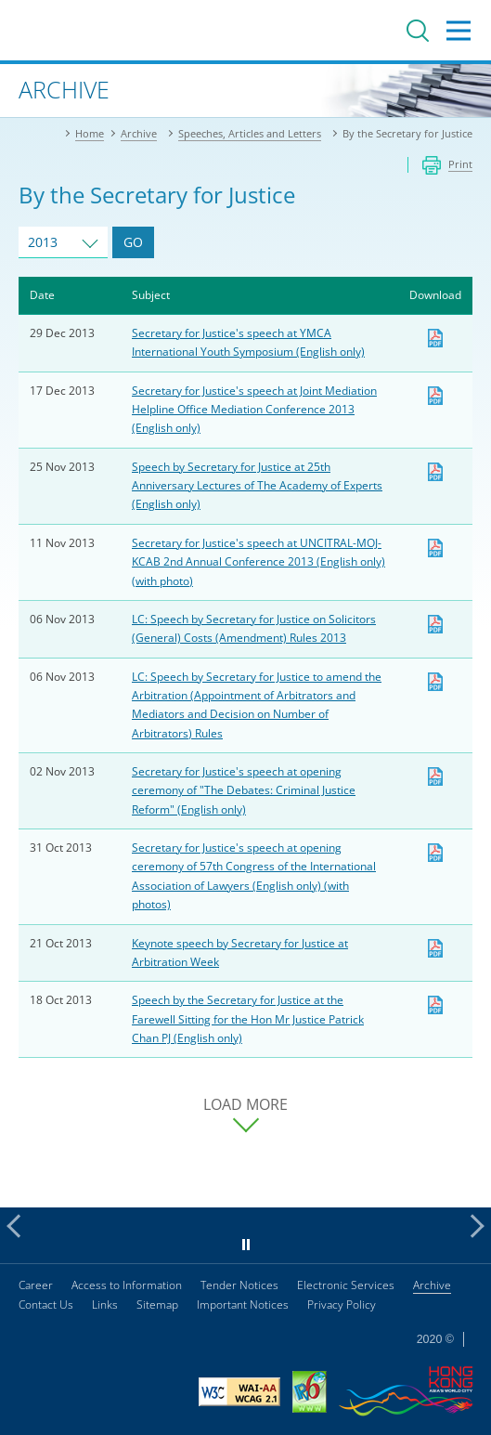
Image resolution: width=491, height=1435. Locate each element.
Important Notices (243, 1304)
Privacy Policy (341, 1304)
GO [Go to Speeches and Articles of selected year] (133, 242)
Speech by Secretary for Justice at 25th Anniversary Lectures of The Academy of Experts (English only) (257, 486)
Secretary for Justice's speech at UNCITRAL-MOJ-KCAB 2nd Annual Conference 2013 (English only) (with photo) (258, 562)
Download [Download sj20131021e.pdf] (435, 1005)
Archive (432, 1285)
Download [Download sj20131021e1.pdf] (435, 948)
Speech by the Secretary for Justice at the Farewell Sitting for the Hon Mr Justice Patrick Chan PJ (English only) (248, 1019)
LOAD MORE (245, 1105)
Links (105, 1304)
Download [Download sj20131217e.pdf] (435, 396)
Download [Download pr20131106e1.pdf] (435, 682)
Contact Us (46, 1304)
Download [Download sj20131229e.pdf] (435, 338)
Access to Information (126, 1285)
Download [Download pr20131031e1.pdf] (435, 853)
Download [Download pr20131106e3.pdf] (435, 624)
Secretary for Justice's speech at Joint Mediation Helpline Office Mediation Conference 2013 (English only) (254, 410)
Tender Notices (239, 1285)
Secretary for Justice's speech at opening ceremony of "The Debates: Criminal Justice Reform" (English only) (243, 790)
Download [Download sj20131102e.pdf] (435, 776)
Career (36, 1285)
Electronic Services (345, 1285)
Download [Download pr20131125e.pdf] (435, 472)
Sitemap (157, 1304)
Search (418, 31)
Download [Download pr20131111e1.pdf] (435, 548)
